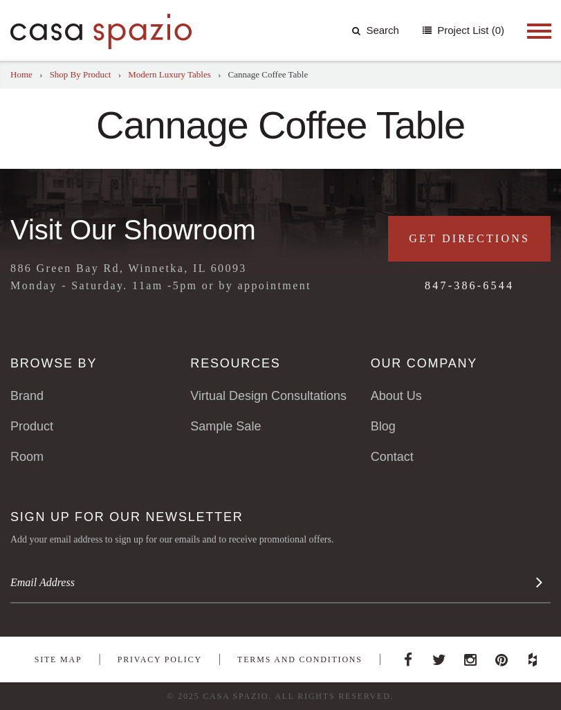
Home (21, 74)
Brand (27, 396)
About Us (396, 396)
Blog (383, 426)
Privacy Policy (160, 659)
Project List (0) (469, 30)
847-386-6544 (469, 285)
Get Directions (469, 238)
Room (27, 457)
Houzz (532, 656)
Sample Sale (225, 426)
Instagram (470, 656)
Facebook (408, 656)
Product (31, 426)
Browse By (53, 363)
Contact (392, 457)
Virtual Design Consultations (268, 396)
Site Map (58, 659)
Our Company (424, 363)
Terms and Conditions (299, 659)
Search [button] (375, 30)
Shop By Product (80, 74)
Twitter (439, 656)
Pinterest (501, 656)
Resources (235, 363)
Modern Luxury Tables (169, 74)
